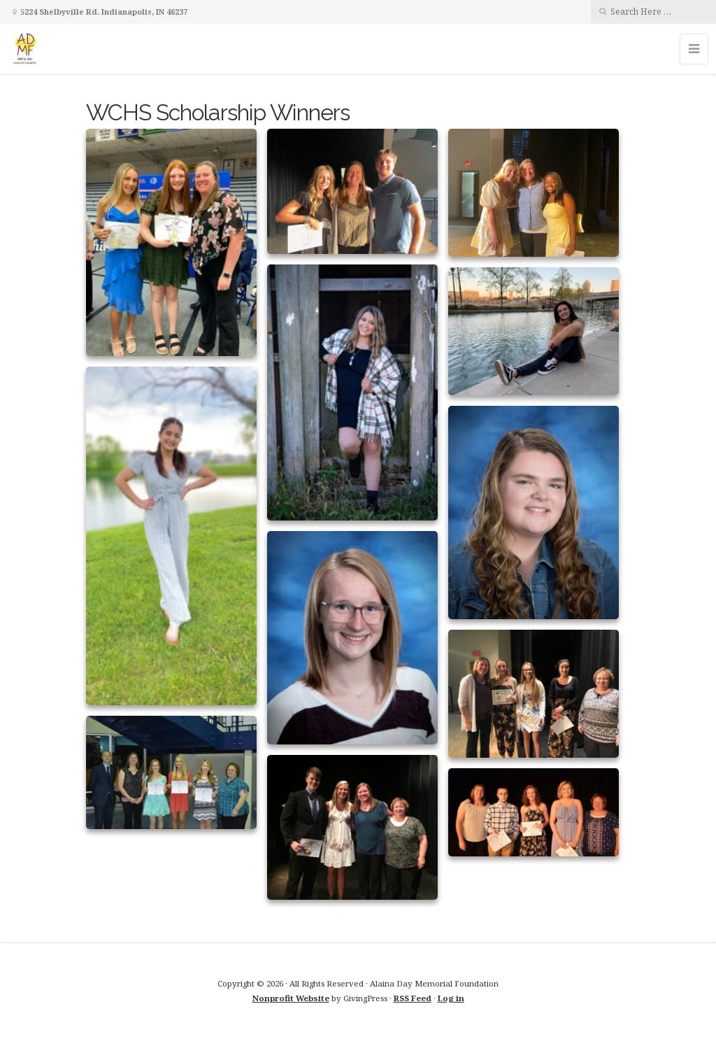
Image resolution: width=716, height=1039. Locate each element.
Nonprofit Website (290, 998)
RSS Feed (412, 998)
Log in (451, 998)
